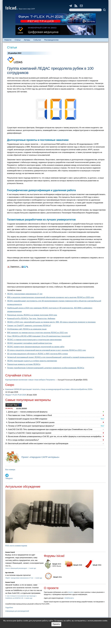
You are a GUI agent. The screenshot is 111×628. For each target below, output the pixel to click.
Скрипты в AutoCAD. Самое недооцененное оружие (29, 433)
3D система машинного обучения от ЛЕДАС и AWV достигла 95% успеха (37, 354)
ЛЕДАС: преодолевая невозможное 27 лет (24, 294)
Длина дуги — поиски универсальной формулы (28, 412)
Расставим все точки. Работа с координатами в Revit (30, 415)
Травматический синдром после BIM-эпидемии (27, 419)
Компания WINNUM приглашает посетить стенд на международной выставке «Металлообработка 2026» (49, 389)
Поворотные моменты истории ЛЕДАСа (23, 364)
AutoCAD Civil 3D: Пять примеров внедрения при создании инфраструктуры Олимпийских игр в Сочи (50, 429)
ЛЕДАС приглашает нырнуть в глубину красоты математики (32, 361)
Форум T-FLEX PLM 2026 (15, 395)
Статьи (18, 40)
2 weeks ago (28, 598)
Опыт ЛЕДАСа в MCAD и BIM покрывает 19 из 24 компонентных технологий (38, 336)
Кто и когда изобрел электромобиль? (23, 440)
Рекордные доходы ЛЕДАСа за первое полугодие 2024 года (32, 315)
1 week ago (32, 568)
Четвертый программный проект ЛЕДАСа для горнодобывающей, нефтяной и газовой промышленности (50, 357)
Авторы (27, 40)
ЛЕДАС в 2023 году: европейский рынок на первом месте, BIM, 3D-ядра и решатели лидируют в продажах (51, 322)
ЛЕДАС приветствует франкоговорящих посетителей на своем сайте (35, 347)
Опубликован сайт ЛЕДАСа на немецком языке (27, 329)
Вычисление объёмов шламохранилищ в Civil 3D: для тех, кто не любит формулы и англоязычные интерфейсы (54, 436)
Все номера (10, 470)
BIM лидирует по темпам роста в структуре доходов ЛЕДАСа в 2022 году (37, 333)
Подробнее (9, 607)
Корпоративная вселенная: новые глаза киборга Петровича (30, 380)
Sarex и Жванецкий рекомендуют (16, 568)
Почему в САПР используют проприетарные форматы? (31, 426)
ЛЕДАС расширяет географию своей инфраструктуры (29, 343)
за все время (21, 408)
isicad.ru (70, 592)
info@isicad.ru (69, 598)
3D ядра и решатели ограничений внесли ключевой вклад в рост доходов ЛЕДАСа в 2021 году (46, 350)
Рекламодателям (51, 40)
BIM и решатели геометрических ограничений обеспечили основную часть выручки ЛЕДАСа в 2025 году (50, 297)
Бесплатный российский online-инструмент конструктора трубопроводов (38, 443)
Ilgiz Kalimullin (9, 572)
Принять (56, 624)
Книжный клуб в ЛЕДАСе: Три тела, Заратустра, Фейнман (31, 318)
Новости (7, 40)
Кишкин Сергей (10, 552)
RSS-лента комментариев (16, 546)
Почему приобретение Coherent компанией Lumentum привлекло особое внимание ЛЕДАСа (45, 368)
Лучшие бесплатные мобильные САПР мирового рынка (31, 422)
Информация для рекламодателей (17, 611)
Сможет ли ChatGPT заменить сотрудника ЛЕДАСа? (29, 326)
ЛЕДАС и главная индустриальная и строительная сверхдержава (34, 340)
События (37, 40)
